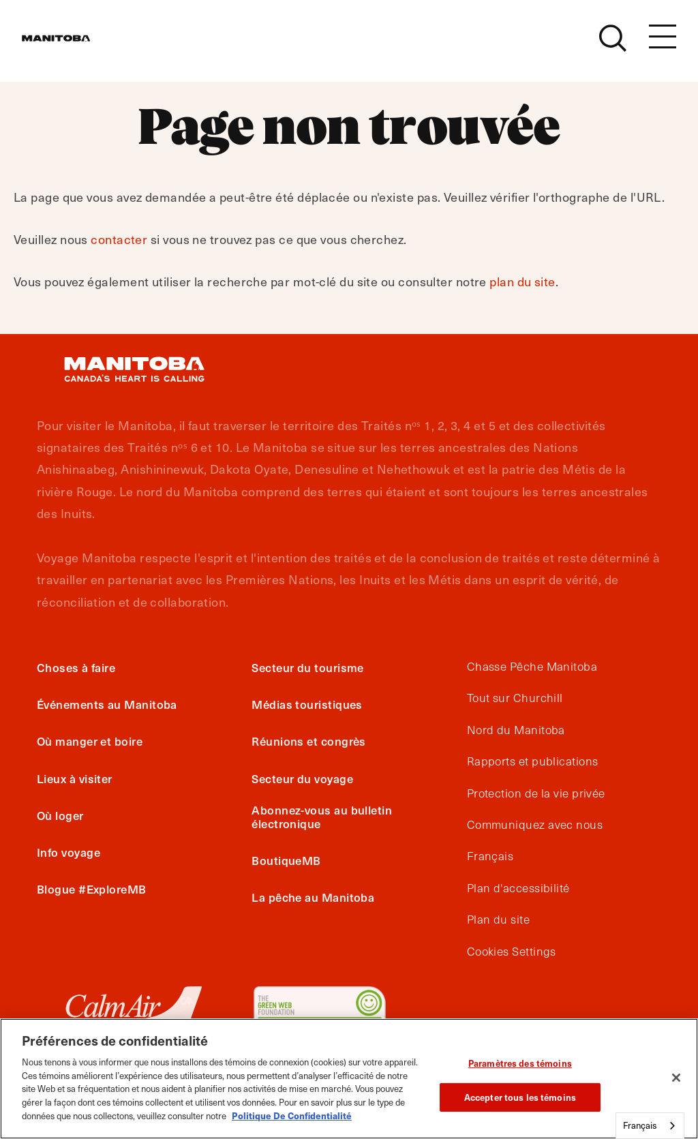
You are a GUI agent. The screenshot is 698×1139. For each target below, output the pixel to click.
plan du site (522, 281)
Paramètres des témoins (520, 1063)
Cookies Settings (511, 951)
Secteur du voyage (302, 778)
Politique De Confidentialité (292, 1115)
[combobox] (650, 1125)
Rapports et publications (532, 761)
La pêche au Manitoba (313, 897)
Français (490, 856)
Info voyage (68, 852)
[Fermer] (676, 1078)
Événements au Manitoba (107, 704)
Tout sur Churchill (515, 698)
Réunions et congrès (309, 741)
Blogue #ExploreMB (92, 889)
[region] (349, 1078)
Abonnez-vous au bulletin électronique (322, 816)
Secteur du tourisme (308, 667)
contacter (119, 238)
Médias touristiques (307, 704)
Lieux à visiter (74, 778)
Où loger (60, 815)
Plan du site (498, 919)
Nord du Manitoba (516, 730)
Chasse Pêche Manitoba (532, 666)
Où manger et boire (89, 741)
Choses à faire (76, 667)
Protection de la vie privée (536, 793)
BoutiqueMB (286, 860)
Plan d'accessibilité (518, 888)
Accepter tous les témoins (520, 1097)
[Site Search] (612, 45)
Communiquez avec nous (535, 825)
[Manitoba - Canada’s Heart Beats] (73, 45)
